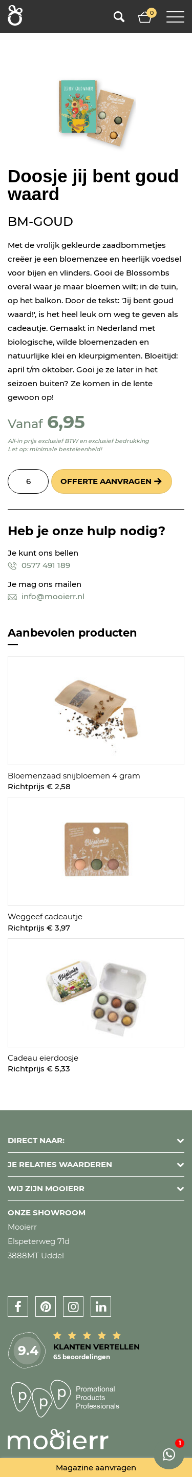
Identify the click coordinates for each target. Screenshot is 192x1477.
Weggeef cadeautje (45, 916)
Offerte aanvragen (106, 481)
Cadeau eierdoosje (43, 1058)
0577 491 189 (39, 565)
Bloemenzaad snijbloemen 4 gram (74, 775)
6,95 (66, 422)
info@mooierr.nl (46, 596)
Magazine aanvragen (96, 1467)
